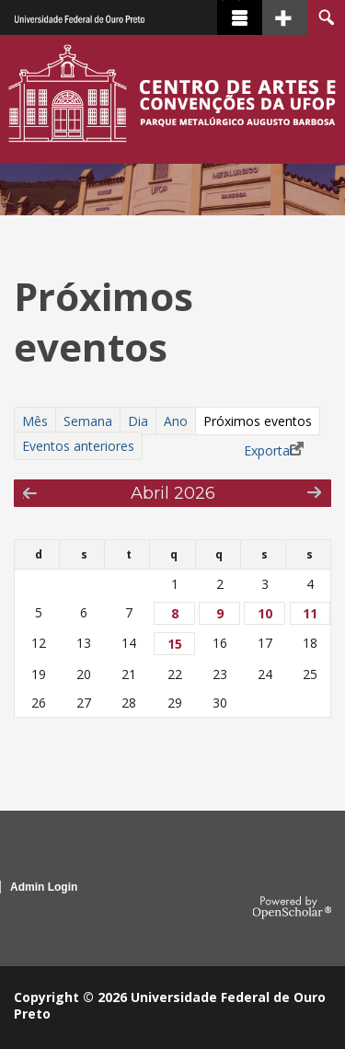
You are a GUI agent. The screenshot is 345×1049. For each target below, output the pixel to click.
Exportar (269, 450)
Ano (176, 421)
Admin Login (43, 887)
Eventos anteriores (78, 446)
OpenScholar (292, 908)
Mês (35, 421)
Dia (138, 421)
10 (265, 613)
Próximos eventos (260, 421)
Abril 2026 (173, 492)
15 (174, 643)
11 (310, 613)
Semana (87, 421)
